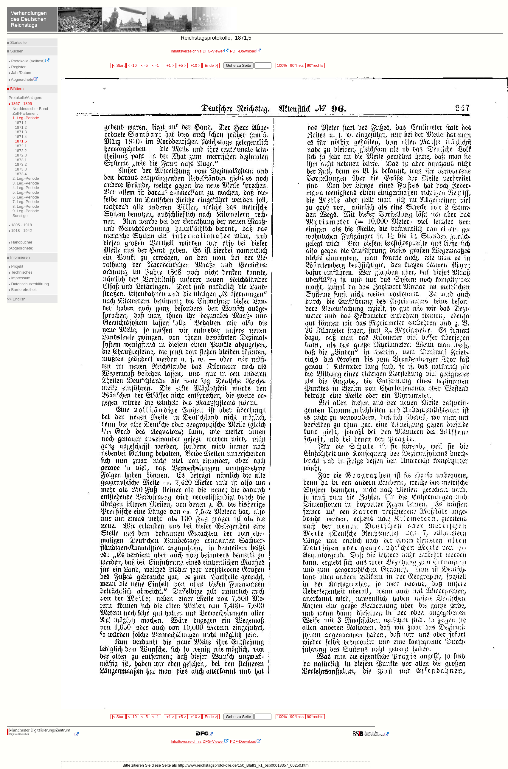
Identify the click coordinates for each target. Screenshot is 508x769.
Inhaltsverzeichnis (186, 51)
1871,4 (21, 136)
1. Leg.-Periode (26, 118)
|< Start (118, 65)
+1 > (169, 65)
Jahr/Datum (20, 72)
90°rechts (315, 65)
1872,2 (21, 150)
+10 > (194, 65)
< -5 (145, 65)
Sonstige (20, 215)
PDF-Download (245, 51)
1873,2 (21, 164)
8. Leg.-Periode (26, 206)
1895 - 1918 (21, 225)
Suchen (16, 51)
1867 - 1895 (21, 103)
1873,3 (21, 169)
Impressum (20, 278)
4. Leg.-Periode (26, 187)
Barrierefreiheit (23, 289)
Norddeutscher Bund (30, 108)
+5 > (181, 65)
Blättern (16, 88)
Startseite (18, 42)
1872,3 (21, 155)
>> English (16, 299)
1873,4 (21, 174)
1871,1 (21, 122)
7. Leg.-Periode (26, 201)
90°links (297, 65)
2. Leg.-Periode (26, 178)
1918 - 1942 (21, 230)
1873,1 (21, 160)
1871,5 (21, 141)
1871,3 (21, 132)
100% (282, 65)
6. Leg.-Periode (26, 197)
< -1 (156, 65)
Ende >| (211, 65)
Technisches (21, 272)
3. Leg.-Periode (26, 183)
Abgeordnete (24, 79)
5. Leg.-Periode (26, 192)
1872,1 (21, 146)
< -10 (133, 65)
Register (18, 67)
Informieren (19, 257)
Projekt (16, 266)
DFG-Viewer (216, 51)
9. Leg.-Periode (26, 211)
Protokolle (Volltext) (30, 61)
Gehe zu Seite (238, 65)
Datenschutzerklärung (29, 284)
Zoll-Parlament (25, 113)
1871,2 (21, 127)
